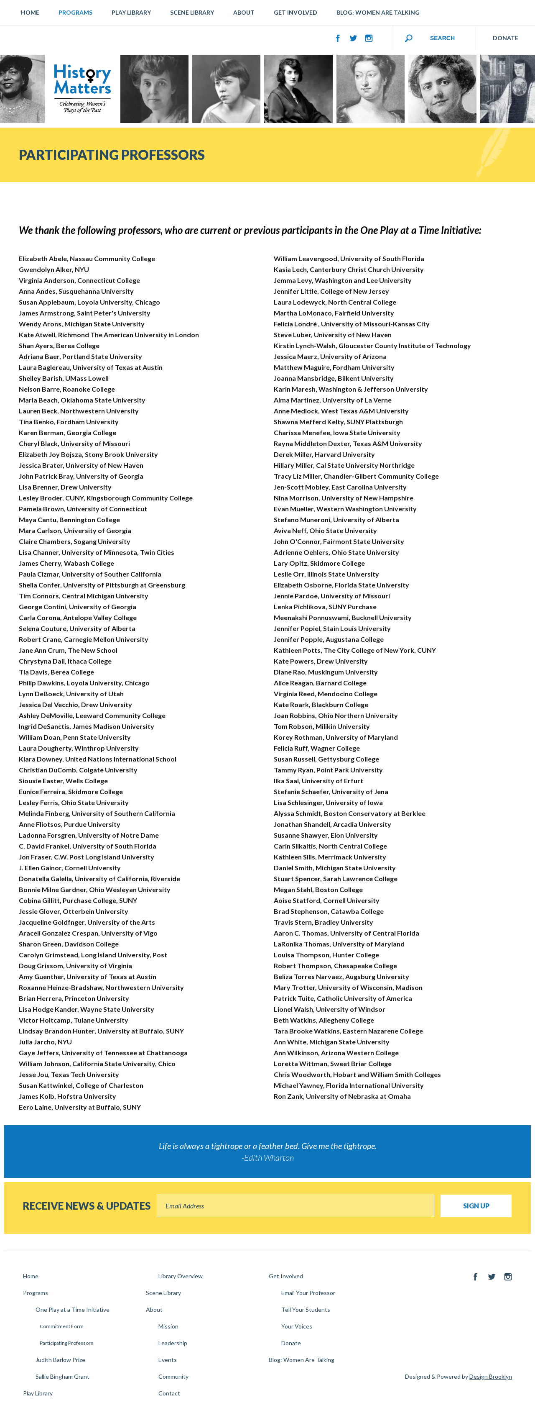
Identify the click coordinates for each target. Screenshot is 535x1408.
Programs (75, 12)
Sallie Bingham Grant (62, 1376)
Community (173, 1376)
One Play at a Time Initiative (73, 1309)
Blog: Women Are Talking (378, 12)
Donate (291, 1342)
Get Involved (295, 12)
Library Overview (180, 1276)
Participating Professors (66, 1343)
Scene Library (192, 12)
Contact (169, 1393)
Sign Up (476, 1206)
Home (30, 12)
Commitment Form (62, 1326)
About (244, 12)
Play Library (131, 12)
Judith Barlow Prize (60, 1359)
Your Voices (296, 1326)
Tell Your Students (305, 1309)
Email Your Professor (308, 1292)
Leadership (172, 1342)
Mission (168, 1326)
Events (167, 1359)
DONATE (505, 37)
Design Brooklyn (490, 1376)
